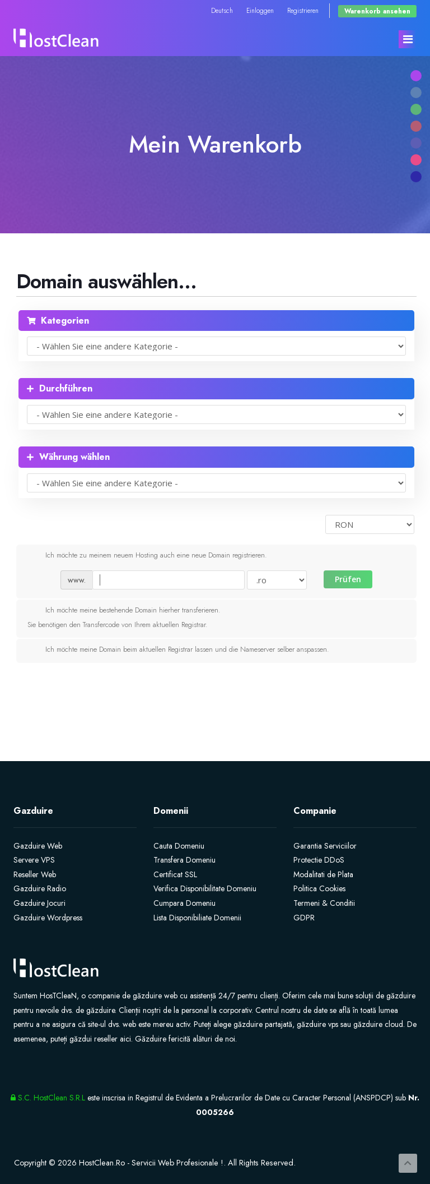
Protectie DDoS (318, 859)
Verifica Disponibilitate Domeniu (204, 888)
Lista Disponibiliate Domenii (197, 917)
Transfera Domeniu (184, 859)
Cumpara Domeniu (184, 903)
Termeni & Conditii (324, 903)
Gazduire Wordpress (47, 917)
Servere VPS (34, 859)
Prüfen (348, 579)
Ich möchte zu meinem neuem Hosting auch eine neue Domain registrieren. (147, 556)
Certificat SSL (175, 874)
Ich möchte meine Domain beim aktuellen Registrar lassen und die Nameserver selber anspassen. (178, 650)
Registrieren (303, 10)
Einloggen (260, 10)
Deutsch (222, 10)
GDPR (304, 917)
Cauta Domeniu (178, 845)
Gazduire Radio (39, 888)
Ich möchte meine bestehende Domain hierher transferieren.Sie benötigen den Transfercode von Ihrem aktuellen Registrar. (124, 617)
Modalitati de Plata (323, 874)
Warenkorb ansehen (377, 11)
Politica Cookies (319, 888)
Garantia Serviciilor (325, 845)
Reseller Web (34, 874)
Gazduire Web (37, 845)
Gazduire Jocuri (39, 903)
